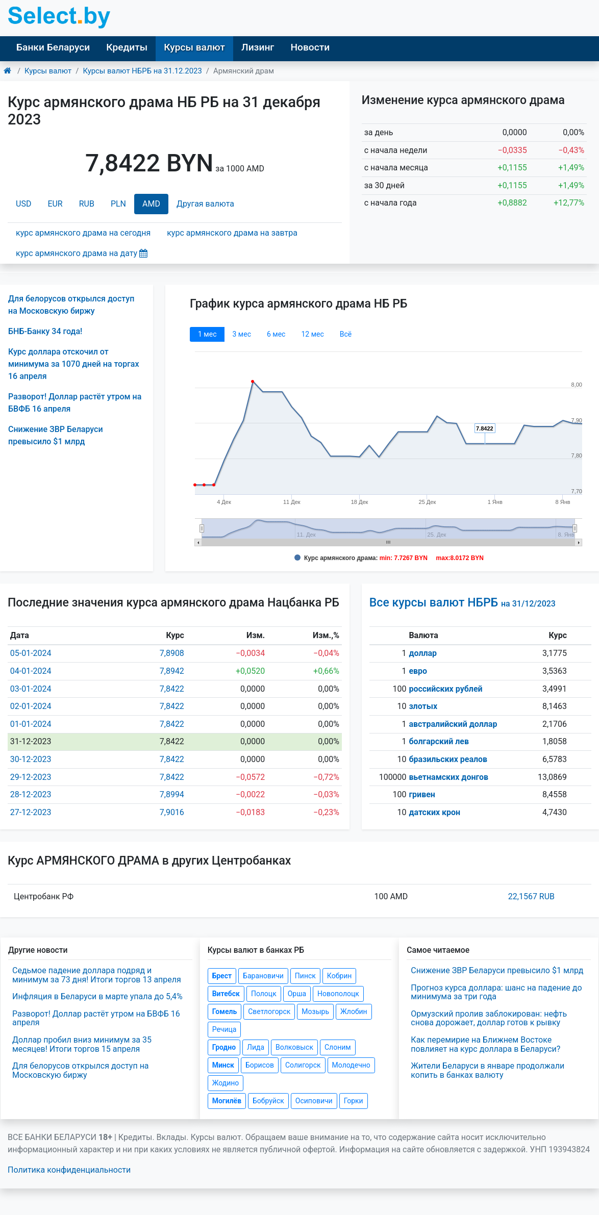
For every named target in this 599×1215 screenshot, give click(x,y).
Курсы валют (194, 47)
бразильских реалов (448, 759)
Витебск (226, 994)
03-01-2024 (31, 689)
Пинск (305, 976)
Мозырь (315, 1011)
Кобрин (339, 976)
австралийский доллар (453, 724)
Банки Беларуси (53, 47)
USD (23, 204)
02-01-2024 (31, 706)
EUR (54, 204)
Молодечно (351, 1065)
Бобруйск (268, 1101)
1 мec (207, 334)
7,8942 (172, 671)
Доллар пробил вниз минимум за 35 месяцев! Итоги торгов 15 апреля (82, 1044)
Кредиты (126, 47)
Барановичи (263, 976)
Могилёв (226, 1101)
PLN (118, 204)
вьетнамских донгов (448, 777)
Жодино (225, 1083)
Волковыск (294, 1047)
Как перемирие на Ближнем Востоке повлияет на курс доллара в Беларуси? (485, 1044)
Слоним (338, 1047)
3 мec (241, 334)
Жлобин (353, 1011)
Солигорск (303, 1065)
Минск (223, 1065)
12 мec (312, 334)
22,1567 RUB (531, 896)
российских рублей (445, 689)
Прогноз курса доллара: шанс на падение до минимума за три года (496, 992)
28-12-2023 (31, 794)
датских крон (434, 812)
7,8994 (172, 794)
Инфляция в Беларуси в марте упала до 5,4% (97, 996)
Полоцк (264, 994)
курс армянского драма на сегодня (83, 233)
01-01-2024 (31, 724)
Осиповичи (314, 1101)
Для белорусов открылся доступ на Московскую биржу (80, 1070)
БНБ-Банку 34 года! (45, 331)
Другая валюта (205, 204)
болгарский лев (439, 741)
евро (418, 671)
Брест (222, 976)
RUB (86, 204)
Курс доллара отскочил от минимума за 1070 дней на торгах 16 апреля (73, 364)
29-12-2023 (31, 777)
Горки (353, 1101)
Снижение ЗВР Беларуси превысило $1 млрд (497, 970)
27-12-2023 (31, 812)
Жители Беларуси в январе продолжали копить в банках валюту (487, 1070)
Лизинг (257, 47)
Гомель (224, 1011)
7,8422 (172, 689)
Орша (297, 994)
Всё (346, 334)
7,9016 (172, 812)
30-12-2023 (31, 759)
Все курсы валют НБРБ (462, 603)
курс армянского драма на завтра (232, 233)
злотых (423, 706)
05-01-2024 (31, 653)
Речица (224, 1029)
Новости (310, 47)
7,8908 (172, 653)
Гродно (224, 1047)
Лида (255, 1047)
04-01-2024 (31, 671)
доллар (423, 653)
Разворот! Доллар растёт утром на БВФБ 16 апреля (96, 1018)
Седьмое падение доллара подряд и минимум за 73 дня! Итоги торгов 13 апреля (96, 975)
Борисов (259, 1065)
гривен (422, 794)
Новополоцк (338, 994)
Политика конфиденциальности (69, 1170)
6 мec (276, 334)
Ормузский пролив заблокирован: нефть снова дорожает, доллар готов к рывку (489, 1018)
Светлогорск (269, 1011)
